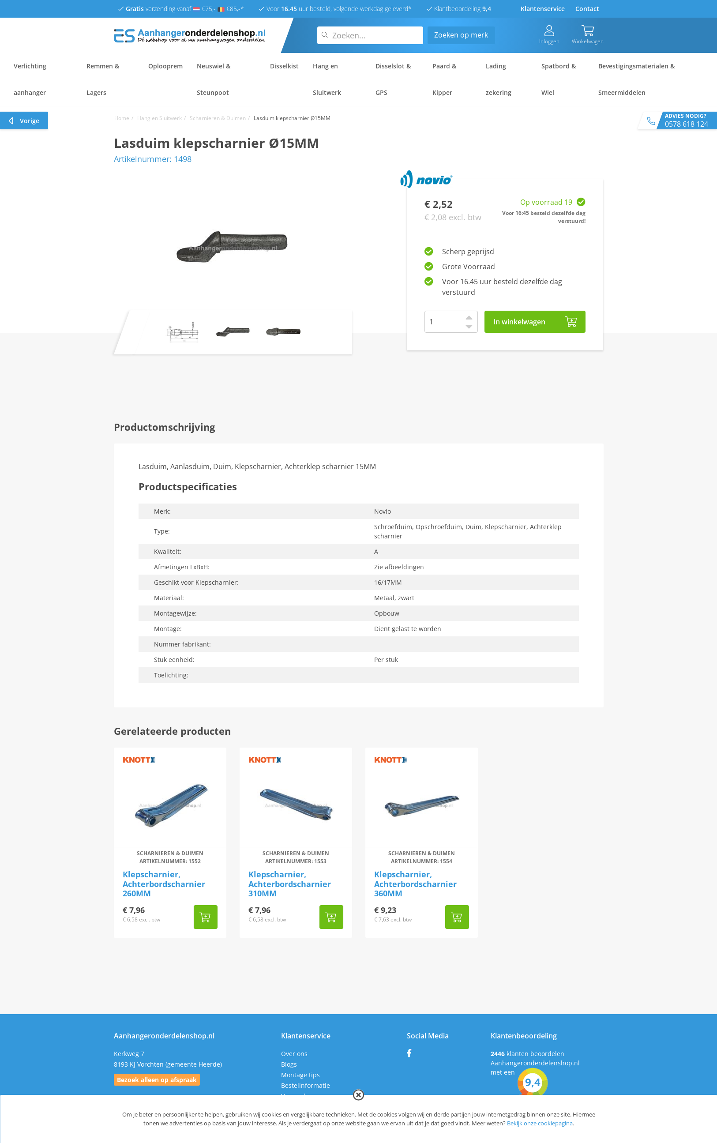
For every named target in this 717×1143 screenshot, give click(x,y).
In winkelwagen (535, 321)
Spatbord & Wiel (558, 79)
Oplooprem (165, 66)
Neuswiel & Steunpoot (213, 79)
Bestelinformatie (305, 1085)
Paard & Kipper (444, 79)
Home (121, 118)
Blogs (289, 1064)
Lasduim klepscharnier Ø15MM (292, 118)
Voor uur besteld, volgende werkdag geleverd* (335, 8)
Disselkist (284, 66)
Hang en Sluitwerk (327, 79)
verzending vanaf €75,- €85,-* (181, 8)
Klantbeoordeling (459, 8)
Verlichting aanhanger (30, 79)
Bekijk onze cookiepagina (540, 1123)
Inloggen (549, 35)
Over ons (294, 1053)
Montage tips (300, 1075)
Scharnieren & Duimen (218, 118)
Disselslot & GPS (393, 79)
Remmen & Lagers (102, 79)
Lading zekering (498, 79)
